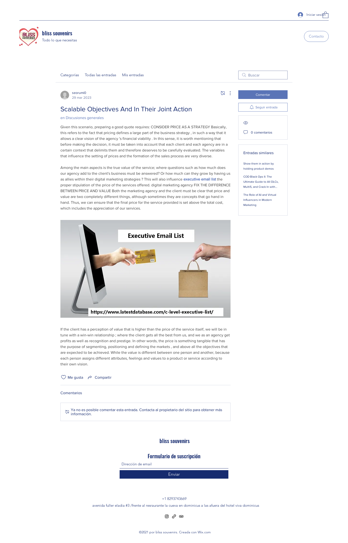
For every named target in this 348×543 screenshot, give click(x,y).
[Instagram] (166, 516)
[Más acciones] (228, 93)
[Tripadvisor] (181, 516)
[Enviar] (174, 474)
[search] (263, 75)
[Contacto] (316, 36)
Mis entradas (133, 75)
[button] (325, 14)
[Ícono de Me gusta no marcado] (63, 377)
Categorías (69, 75)
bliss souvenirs (57, 33)
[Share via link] (99, 377)
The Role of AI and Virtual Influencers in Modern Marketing (259, 200)
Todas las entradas (100, 75)
